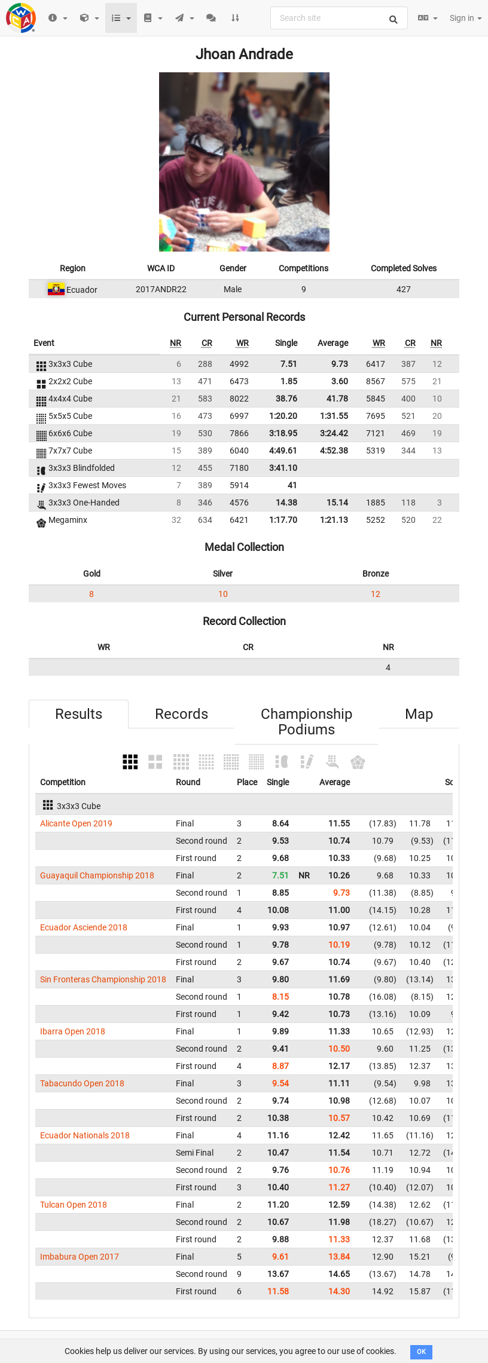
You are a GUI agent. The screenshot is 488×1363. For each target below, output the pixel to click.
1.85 (288, 381)
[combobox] (339, 18)
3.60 (339, 381)
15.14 (337, 502)
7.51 (288, 364)
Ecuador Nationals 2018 (85, 1135)
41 (292, 485)
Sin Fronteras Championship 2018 (103, 979)
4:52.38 (334, 450)
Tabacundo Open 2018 (82, 1083)
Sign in (466, 18)
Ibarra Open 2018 (72, 1031)
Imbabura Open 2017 (79, 1256)
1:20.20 (283, 416)
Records (181, 714)
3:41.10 (283, 468)
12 (375, 594)
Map (419, 714)
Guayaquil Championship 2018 (97, 875)
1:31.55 (334, 416)
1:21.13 (334, 520)
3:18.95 (283, 433)
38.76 (286, 398)
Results (78, 714)
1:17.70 (283, 520)
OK (421, 1352)
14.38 (286, 502)
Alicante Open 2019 (76, 823)
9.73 (339, 364)
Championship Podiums (306, 722)
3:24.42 (334, 433)
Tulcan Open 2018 (73, 1204)
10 (223, 594)
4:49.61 (283, 450)
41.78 (337, 398)
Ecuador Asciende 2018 (83, 927)
